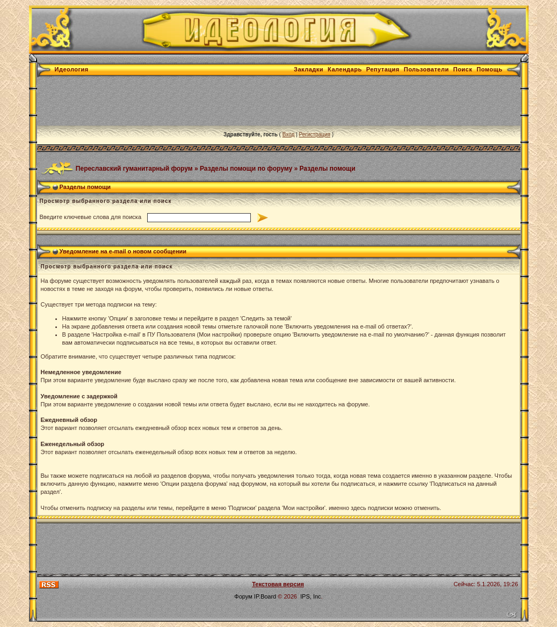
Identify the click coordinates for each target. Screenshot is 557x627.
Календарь (345, 69)
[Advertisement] (232, 101)
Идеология (72, 69)
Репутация (383, 69)
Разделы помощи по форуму (246, 168)
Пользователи (426, 69)
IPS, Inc (310, 596)
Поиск (463, 69)
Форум (243, 596)
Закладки (308, 69)
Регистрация (314, 134)
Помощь (489, 69)
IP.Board (265, 596)
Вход (289, 134)
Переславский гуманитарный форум (134, 168)
